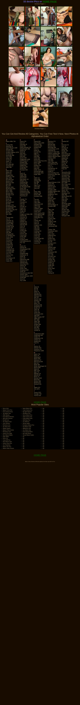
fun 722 (22, 242)
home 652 (37, 159)
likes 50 (36, 223)
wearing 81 (37, 357)
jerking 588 (37, 181)
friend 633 (23, 235)
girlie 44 (22, 256)
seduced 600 (65, 178)
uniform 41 (37, 340)
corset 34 (9, 241)
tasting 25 (37, 293)
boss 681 (8, 200)
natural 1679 (52, 187)
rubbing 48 (65, 167)
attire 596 (9, 167)
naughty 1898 (52, 190)
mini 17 (50, 165)
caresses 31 (9, 220)
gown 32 (22, 271)
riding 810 (65, 158)
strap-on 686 (66, 205)
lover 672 (37, 235)
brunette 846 (10, 208)
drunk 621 (23, 168)
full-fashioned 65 (25, 241)
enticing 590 (23, 184)
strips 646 (65, 206)
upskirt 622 (37, 341)
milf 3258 (50, 161)
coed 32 (8, 238)
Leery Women (6, 423)
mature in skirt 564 (53, 152)
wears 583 (37, 358)
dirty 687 (22, 156)
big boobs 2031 (10, 188)
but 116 (8, 212)
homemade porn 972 (40, 161)
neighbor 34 (51, 192)
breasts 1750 (10, 205)
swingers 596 (66, 215)
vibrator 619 (37, 347)
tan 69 (36, 288)
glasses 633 (23, 262)
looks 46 (36, 232)
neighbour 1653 (52, 194)
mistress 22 (51, 170)
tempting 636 (38, 305)
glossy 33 (23, 265)
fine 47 (22, 212)
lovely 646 (37, 234)
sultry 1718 (65, 212)
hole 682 (36, 156)
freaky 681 (23, 230)
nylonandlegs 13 (53, 204)
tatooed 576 (37, 294)
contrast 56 (9, 240)
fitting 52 (23, 220)
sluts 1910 (65, 199)
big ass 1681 (10, 187)
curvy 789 (9, 259)
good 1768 (23, 268)
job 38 (36, 184)
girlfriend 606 (24, 253)
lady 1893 (37, 202)
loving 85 (37, 237)
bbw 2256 (9, 178)
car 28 (8, 219)
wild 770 (36, 372)
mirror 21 (50, 167)
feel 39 (22, 203)
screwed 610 (65, 175)
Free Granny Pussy (8, 411)
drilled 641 (23, 165)
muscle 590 (51, 179)
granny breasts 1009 (26, 276)
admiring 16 (9, 146)
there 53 (36, 311)
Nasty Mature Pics (27, 408)
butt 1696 (9, 214)
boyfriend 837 (10, 202)
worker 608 (37, 381)
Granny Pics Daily (7, 433)
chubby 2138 (10, 226)
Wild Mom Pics (26, 420)
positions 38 (51, 261)
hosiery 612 (37, 165)
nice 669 (50, 197)
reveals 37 (65, 157)
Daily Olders (6, 436)
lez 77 (36, 219)
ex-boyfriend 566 (25, 187)
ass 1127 (8, 163)
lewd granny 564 (39, 213)
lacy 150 (36, 201)
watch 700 (37, 354)
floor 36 (22, 226)
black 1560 (9, 191)
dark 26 (22, 143)
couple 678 (9, 244)
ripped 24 (65, 161)
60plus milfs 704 (11, 141)
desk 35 (22, 152)
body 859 (9, 197)
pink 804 (50, 244)
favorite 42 (23, 202)
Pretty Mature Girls (27, 418)
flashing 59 (23, 223)
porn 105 (50, 255)
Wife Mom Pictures (7, 418)
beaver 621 (9, 181)
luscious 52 (37, 241)
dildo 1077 (23, 155)
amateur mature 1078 (12, 152)
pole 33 (50, 250)
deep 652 (23, 146)
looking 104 (37, 231)
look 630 (36, 229)
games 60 (23, 247)
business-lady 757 (11, 209)
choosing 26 (9, 225)
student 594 (65, 209)
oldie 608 (51, 214)
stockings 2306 (66, 203)
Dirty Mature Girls (7, 441)
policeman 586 (52, 252)
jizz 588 (36, 182)
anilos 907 (9, 158)
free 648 (22, 232)
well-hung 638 (38, 361)
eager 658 (23, 175)
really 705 (65, 151)
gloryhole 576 (24, 264)
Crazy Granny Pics (27, 410)
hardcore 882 (38, 146)
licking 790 (37, 220)
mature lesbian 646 (54, 153)
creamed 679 (10, 249)
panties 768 (51, 229)
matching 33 (51, 150)
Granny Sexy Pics (7, 443)
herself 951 (37, 152)
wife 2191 (37, 370)
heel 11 (36, 149)
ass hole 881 (10, 164)
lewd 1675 (37, 211)
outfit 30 (50, 223)
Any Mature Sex (27, 430)
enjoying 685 (24, 182)
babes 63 (9, 172)
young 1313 (37, 392)
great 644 (23, 277)
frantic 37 (23, 229)
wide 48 (36, 369)
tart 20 (36, 290)
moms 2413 (51, 176)
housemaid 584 (38, 171)
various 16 (37, 346)
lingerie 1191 (38, 225)
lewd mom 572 (38, 217)
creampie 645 (10, 250)
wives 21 (36, 376)
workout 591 (37, 384)
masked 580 (51, 146)
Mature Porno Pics (7, 410)
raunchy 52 (65, 145)
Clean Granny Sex (27, 416)
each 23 (22, 173)
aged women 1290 (11, 148)
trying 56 (36, 329)
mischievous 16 (52, 168)
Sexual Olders (26, 423)
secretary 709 (66, 176)
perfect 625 (51, 238)
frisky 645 (23, 236)
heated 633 (37, 147)
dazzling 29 (23, 144)
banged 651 (9, 175)
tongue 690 (37, 324)
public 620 (51, 265)
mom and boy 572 (53, 173)
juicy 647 (37, 188)
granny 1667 (24, 274)
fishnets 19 (23, 217)
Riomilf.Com (6, 420)
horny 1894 (37, 162)
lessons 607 (38, 210)
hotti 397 (36, 168)
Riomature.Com (7, 431)
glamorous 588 (24, 259)
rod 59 (64, 164)
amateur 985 (10, 151)
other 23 (50, 220)
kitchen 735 (37, 193)
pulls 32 (50, 267)
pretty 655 (51, 264)
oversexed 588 (52, 226)
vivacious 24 (37, 349)
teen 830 (36, 302)
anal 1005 (9, 157)
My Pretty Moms (27, 433)
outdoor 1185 (52, 221)
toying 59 (37, 326)
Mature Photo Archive (8, 430)
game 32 (23, 246)
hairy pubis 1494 (39, 143)
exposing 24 (23, 195)
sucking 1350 (66, 211)
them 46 (36, 309)
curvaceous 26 (10, 258)
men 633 (50, 159)
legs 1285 (37, 207)
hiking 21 (37, 155)
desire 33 (23, 150)
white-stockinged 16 (40, 366)
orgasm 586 (51, 218)
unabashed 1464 (39, 334)
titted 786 (37, 321)
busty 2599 (9, 211)
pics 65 (50, 241)
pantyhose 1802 (53, 231)
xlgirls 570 (37, 387)
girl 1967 (22, 252)
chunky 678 (9, 228)
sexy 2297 (65, 185)
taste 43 (36, 291)
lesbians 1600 (38, 208)
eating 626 (23, 176)
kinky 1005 (37, 191)
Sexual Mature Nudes (28, 435)
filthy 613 (23, 209)
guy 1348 (23, 280)
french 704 (23, 233)
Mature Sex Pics (7, 446)
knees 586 (37, 194)
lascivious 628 (38, 204)
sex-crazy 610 (66, 184)
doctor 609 (23, 158)
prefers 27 (51, 262)
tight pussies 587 (39, 317)
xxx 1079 (36, 389)
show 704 (65, 190)
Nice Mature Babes (8, 435)
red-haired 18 (66, 154)
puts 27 (50, 271)
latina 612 (37, 205)
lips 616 (36, 226)
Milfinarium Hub (27, 428)
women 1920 (38, 378)
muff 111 (50, 177)
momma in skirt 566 (54, 174)
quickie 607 (65, 141)
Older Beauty (6, 415)
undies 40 (37, 337)
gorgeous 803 (24, 270)
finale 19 (23, 211)
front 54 (22, 238)
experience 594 (24, 191)
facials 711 (23, 199)
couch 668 (9, 243)
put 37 (50, 270)
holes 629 (37, 158)
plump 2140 (51, 249)
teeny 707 (37, 303)
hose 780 (37, 164)
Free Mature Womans (8, 416)
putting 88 (51, 273)
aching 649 (9, 145)
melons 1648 (52, 158)
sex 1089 (64, 182)
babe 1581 (9, 170)
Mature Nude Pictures (8, 448)
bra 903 (8, 203)
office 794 (51, 209)
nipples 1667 (52, 198)
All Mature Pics (26, 413)
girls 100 (22, 258)
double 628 (23, 162)
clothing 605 (9, 234)
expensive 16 (24, 190)
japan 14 (36, 178)
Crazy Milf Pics (6, 440)
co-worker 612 (10, 235)
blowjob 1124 (10, 194)
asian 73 (8, 161)
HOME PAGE (50, 1)
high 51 (36, 153)
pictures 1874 (52, 243)
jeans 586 (37, 179)
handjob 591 (38, 144)
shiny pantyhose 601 (68, 188)
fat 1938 (22, 200)
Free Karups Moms (28, 431)
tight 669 (36, 315)
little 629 (36, 228)
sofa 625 (64, 200)
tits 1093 (36, 320)
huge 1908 (37, 174)
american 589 (10, 155)
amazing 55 (9, 154)
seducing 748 (66, 179)
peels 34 (50, 237)
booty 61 (8, 199)
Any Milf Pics (26, 421)
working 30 (37, 382)
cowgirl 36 (9, 247)
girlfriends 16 (24, 255)
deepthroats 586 (25, 149)
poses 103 (51, 258)
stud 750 (64, 208)
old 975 (50, 211)
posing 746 (51, 259)
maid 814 (50, 143)
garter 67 (23, 250)
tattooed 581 (38, 296)
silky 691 (64, 194)
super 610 (65, 214)
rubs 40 (64, 169)
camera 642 (9, 217)
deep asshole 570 (25, 147)
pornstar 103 (52, 256)
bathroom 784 (10, 176)
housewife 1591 (39, 173)
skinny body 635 (67, 196)
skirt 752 (64, 197)
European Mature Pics (28, 425)
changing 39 (9, 222)
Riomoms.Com (6, 425)
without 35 (37, 375)
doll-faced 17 (24, 161)
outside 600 (51, 224)
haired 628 (37, 141)
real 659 (64, 149)
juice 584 (37, 187)
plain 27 (50, 246)
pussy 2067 (51, 268)
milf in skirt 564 (52, 162)
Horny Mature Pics (27, 415)
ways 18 (36, 355)
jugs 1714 (37, 185)
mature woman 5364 (54, 156)
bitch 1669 (9, 190)
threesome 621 (38, 314)
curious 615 (9, 255)
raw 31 (64, 146)
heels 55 (36, 150)
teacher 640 (37, 299)
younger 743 (37, 394)
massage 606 (52, 147)
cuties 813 (9, 261)
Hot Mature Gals (27, 426)
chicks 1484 (9, 223)
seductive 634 (66, 181)
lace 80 (36, 199)
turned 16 (37, 330)
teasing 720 (37, 300)
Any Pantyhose (7, 445)
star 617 (64, 202)
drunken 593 (24, 170)
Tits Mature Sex (7, 413)
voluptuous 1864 (39, 350)
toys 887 (36, 327)
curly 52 (8, 256)
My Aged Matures (27, 411)
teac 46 (36, 297)
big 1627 (8, 185)
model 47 (50, 171)
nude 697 (51, 200)
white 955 (37, 364)
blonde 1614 (9, 193)
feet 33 (22, 205)
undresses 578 (38, 338)
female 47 (23, 206)
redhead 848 (66, 155)
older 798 (51, 212)
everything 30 (24, 185)
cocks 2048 (9, 237)
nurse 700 (51, 201)
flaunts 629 (23, 224)
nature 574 (51, 188)
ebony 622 (23, 178)
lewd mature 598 (39, 214)
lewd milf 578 (38, 216)
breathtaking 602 (11, 206)
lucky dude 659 (39, 238)
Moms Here (6, 408)
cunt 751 (8, 253)
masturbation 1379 (53, 149)
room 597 (65, 166)
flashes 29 (23, 221)
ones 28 (50, 215)
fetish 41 (23, 208)
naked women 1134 (54, 182)
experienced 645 (25, 192)
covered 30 (9, 246)
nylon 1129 (51, 203)
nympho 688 (52, 206)
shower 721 (65, 191)
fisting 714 (23, 218)
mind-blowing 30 (53, 164)
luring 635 (37, 240)
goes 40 (22, 267)
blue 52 (8, 196)
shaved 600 (65, 187)
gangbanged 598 (25, 249)
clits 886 (8, 232)
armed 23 (9, 160)
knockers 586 (38, 196)
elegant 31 (23, 181)
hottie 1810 (37, 170)
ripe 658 (64, 160)
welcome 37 (37, 360)
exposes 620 (24, 194)
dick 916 (22, 153)
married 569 (51, 144)
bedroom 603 (10, 182)
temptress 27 (38, 306)
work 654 (37, 379)
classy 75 (9, 231)
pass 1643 (51, 234)
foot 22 (22, 227)
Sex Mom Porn (6, 426)
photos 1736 (51, 240)
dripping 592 (24, 167)
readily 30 (65, 148)
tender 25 (37, 308)
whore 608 (37, 367)
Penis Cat (5, 438)
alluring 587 (9, 149)
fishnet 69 (23, 215)
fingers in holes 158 (26, 214)
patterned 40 (52, 235)
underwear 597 (38, 335)
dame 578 (23, 141)
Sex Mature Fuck (7, 421)
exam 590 (23, 188)
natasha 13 (51, 185)
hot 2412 (36, 167)
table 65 (36, 287)
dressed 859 (24, 164)
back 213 (8, 173)
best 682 (8, 184)
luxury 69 (37, 243)
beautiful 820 (10, 179)
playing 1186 (52, 247)
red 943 (64, 152)
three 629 (37, 312)
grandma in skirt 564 (26, 273)
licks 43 (36, 222)
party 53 (50, 232)
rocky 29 (64, 163)
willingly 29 (37, 373)
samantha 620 (66, 172)
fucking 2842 (24, 239)
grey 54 (22, 279)
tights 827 (37, 318)
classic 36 (9, 229)
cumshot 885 (10, 252)
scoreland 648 (66, 173)
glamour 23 (23, 261)
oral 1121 (51, 217)
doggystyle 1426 (25, 159)
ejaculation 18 (24, 179)
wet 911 (36, 363)
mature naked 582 (53, 155)
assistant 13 (9, 166)
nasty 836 (51, 184)
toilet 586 (37, 323)
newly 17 (50, 195)
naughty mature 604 (54, 191)
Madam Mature (7, 428)
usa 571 (36, 343)
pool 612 (50, 253)
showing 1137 (66, 193)
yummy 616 (37, 395)
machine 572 (52, 141)
